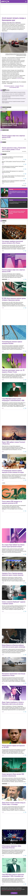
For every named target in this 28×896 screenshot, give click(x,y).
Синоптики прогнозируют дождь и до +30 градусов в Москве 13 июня (13, 124)
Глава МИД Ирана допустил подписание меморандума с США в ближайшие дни (13, 875)
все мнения (24, 151)
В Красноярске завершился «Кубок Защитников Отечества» (11, 847)
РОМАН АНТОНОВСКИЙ (6, 151)
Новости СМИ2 (3, 108)
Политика (11, 189)
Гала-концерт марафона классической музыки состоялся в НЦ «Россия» (12, 157)
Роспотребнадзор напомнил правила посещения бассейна (13, 92)
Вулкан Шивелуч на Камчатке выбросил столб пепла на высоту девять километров (13, 646)
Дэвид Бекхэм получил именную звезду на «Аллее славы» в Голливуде (13, 803)
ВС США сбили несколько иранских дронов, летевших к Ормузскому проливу (17, 212)
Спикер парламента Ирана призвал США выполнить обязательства (13, 775)
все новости (4, 139)
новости (4, 154)
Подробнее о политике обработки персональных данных (11, 890)
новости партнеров (6, 107)
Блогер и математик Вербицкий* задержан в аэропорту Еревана (13, 603)
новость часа (5, 130)
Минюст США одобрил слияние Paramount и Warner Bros (13, 162)
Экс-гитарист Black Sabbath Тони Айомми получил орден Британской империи (13, 176)
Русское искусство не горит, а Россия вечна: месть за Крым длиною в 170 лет (14, 148)
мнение (4, 142)
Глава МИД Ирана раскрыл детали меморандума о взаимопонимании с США (17, 192)
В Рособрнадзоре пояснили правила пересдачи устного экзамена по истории (12, 167)
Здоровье (11, 200)
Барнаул (4, 22)
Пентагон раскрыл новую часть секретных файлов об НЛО (13, 93)
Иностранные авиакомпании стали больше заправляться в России (13, 674)
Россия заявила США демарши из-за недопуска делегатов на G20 (13, 172)
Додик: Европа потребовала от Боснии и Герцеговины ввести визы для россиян (13, 703)
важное (4, 111)
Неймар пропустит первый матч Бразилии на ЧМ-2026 (13, 746)
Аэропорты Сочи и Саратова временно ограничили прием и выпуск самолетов (13, 181)
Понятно (14, 893)
